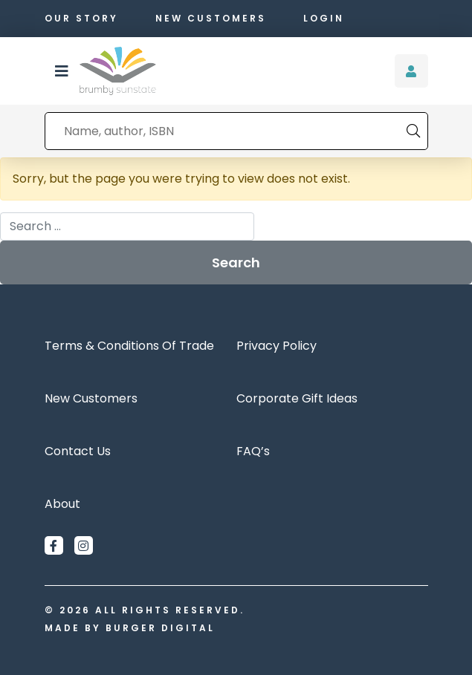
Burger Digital (160, 628)
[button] (62, 71)
